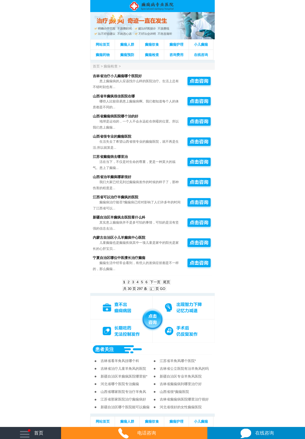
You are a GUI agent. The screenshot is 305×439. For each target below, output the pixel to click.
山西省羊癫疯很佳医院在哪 (114, 96)
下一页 (155, 282)
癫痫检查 (152, 55)
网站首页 (103, 44)
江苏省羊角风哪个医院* (178, 361)
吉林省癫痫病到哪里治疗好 (181, 384)
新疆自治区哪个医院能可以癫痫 (125, 407)
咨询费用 (176, 55)
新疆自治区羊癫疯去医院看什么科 (119, 217)
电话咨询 (134, 433)
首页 (96, 66)
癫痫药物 (103, 55)
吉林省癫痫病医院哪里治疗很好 (184, 399)
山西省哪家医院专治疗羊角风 (123, 392)
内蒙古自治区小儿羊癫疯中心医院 (119, 238)
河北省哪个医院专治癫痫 (120, 384)
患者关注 (104, 349)
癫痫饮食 (152, 44)
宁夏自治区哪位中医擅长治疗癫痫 (119, 258)
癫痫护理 (176, 44)
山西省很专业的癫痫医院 (112, 136)
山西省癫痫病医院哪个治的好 (115, 116)
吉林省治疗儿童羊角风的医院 (123, 369)
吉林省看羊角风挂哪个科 (120, 361)
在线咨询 (201, 55)
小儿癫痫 (201, 44)
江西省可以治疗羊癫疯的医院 (115, 197)
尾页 (166, 282)
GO (162, 289)
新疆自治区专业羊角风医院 (181, 376)
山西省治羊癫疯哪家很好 (112, 177)
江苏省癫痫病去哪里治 (110, 157)
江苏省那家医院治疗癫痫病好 (123, 399)
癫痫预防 (127, 55)
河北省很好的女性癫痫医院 (181, 407)
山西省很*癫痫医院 (174, 392)
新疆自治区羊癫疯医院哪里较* (124, 376)
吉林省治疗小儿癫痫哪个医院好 (117, 76)
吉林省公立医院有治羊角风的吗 (184, 369)
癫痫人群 (127, 44)
